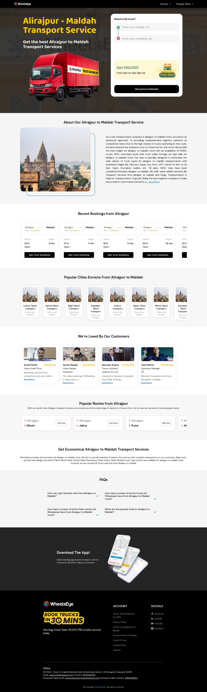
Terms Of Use (119, 640)
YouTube (157, 623)
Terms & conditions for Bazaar (124, 629)
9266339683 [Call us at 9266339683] (131, 678)
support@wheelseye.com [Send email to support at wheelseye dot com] (61, 675)
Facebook (157, 613)
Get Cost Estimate (39, 254)
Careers (117, 650)
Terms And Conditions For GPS (124, 615)
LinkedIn (156, 618)
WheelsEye (100, 687)
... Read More (153, 182)
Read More (29, 379)
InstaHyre (157, 628)
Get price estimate (146, 89)
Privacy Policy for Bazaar (125, 635)
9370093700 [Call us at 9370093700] (89, 675)
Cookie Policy (119, 645)
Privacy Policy (119, 622)
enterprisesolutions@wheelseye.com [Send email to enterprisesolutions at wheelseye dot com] (82, 678)
